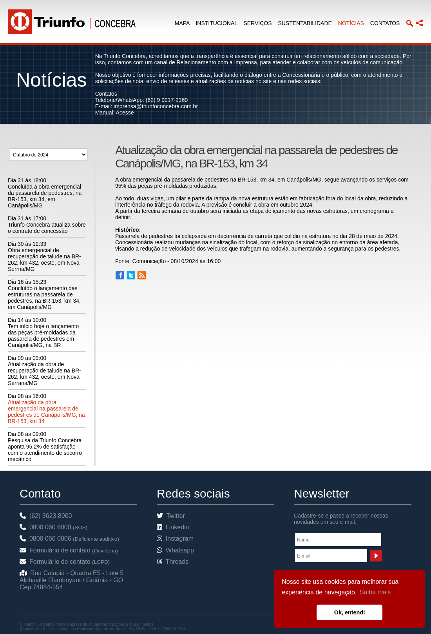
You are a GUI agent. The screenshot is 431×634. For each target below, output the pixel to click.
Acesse (125, 112)
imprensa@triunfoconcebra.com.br (156, 106)
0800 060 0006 (69, 538)
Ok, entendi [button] (349, 612)
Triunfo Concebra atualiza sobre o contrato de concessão (47, 228)
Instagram (175, 538)
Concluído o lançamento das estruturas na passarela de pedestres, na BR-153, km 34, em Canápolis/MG (44, 297)
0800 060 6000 (53, 527)
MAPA (182, 23)
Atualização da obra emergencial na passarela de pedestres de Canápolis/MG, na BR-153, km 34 (46, 411)
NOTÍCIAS (351, 23)
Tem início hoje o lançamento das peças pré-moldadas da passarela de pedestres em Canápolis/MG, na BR (43, 335)
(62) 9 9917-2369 (167, 100)
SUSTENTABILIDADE (304, 23)
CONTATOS (385, 23)
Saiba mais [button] (375, 592)
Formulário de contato (69, 550)
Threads (172, 561)
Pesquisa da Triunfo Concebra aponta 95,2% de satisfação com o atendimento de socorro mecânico (45, 449)
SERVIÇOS (257, 23)
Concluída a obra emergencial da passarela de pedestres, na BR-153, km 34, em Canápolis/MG (44, 196)
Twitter (171, 515)
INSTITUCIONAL (216, 23)
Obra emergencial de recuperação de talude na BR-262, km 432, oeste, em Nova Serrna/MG (44, 259)
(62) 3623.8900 (46, 515)
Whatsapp (175, 550)
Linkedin (173, 527)
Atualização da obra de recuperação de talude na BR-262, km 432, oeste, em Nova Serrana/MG (44, 373)
